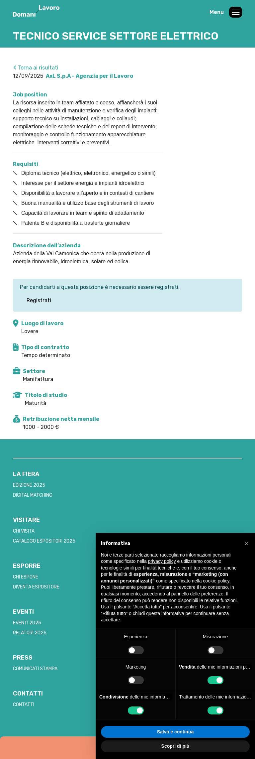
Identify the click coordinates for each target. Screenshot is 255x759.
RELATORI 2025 (29, 633)
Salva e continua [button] (175, 731)
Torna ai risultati (35, 67)
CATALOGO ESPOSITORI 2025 (44, 541)
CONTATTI (23, 704)
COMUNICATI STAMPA (35, 669)
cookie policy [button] (216, 580)
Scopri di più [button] (175, 746)
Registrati (39, 300)
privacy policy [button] (162, 561)
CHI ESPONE (25, 577)
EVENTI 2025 (27, 623)
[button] (246, 543)
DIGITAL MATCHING (32, 495)
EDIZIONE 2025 (29, 485)
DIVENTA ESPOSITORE (36, 587)
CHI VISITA (24, 531)
